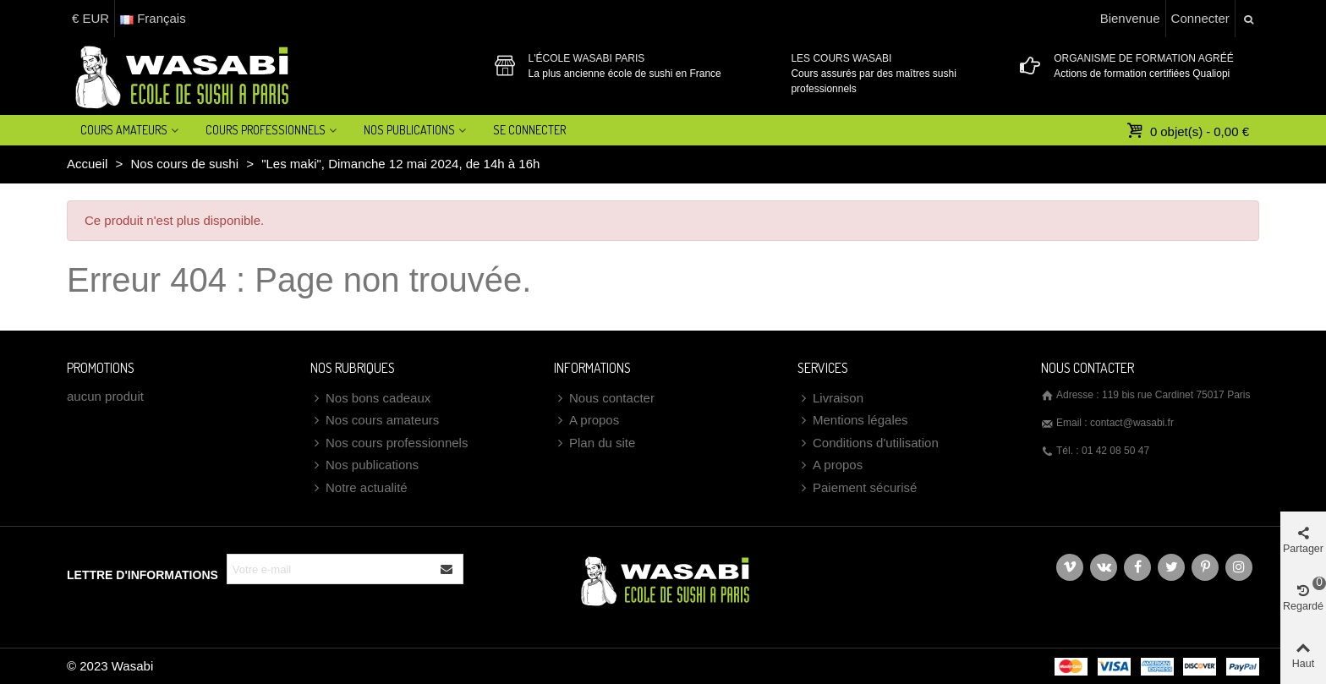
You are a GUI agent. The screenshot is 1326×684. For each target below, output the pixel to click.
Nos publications (364, 465)
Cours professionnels (265, 130)
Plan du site (594, 443)
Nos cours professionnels (389, 443)
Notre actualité (359, 488)
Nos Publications (409, 130)
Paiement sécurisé (857, 488)
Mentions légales (852, 420)
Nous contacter (604, 398)
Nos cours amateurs (374, 420)
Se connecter (529, 130)
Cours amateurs (123, 130)
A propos (586, 420)
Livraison (830, 398)
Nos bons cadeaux (370, 398)
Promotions (100, 367)
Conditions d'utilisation (868, 443)
